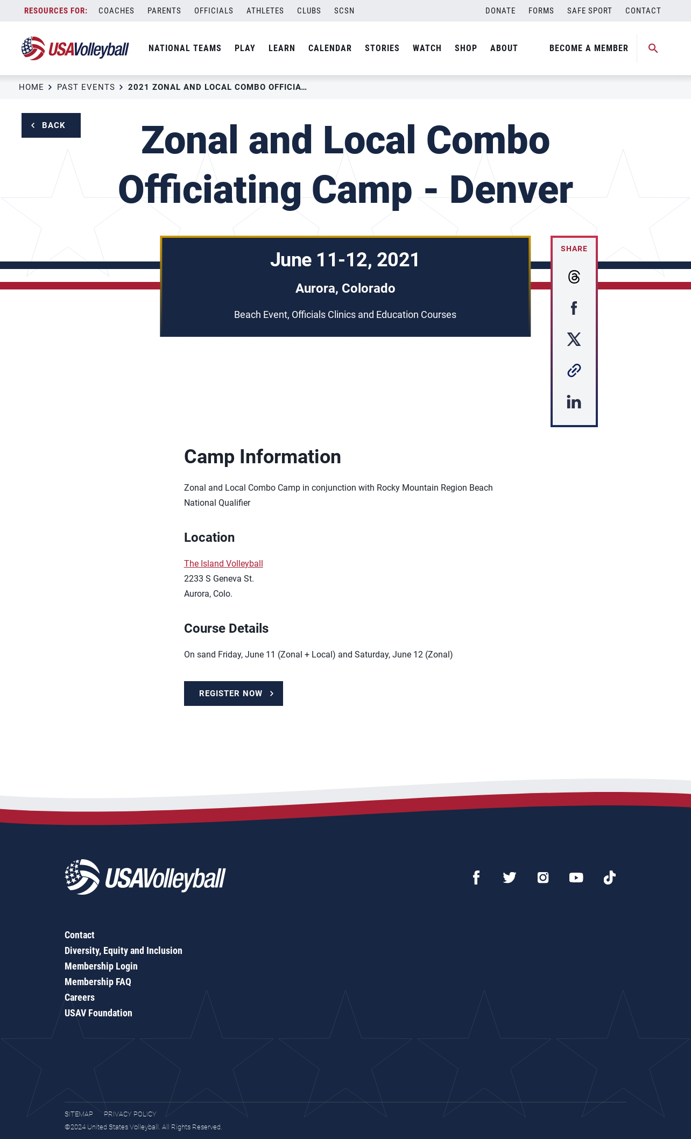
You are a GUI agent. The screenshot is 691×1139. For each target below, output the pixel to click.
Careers (80, 997)
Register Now (231, 693)
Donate (500, 11)
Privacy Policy (130, 1114)
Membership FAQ (98, 981)
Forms (541, 11)
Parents (164, 11)
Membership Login (101, 966)
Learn (282, 48)
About (504, 48)
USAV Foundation (98, 1012)
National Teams (185, 48)
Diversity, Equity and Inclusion (123, 950)
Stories (382, 48)
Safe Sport (589, 11)
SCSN (344, 11)
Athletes (265, 11)
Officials (214, 11)
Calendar (330, 48)
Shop (466, 48)
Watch (427, 48)
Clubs (309, 11)
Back (54, 125)
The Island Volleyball (223, 563)
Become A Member (589, 48)
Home (31, 87)
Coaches (116, 11)
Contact (643, 11)
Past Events (86, 87)
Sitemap (79, 1114)
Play (245, 48)
